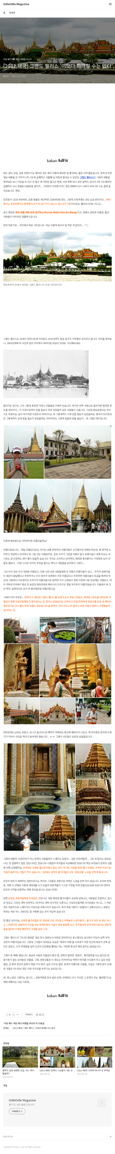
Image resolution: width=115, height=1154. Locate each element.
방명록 (12, 12)
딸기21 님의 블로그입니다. (22, 1104)
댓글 (5, 1085)
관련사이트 (8, 1136)
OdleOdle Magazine (16, 4)
